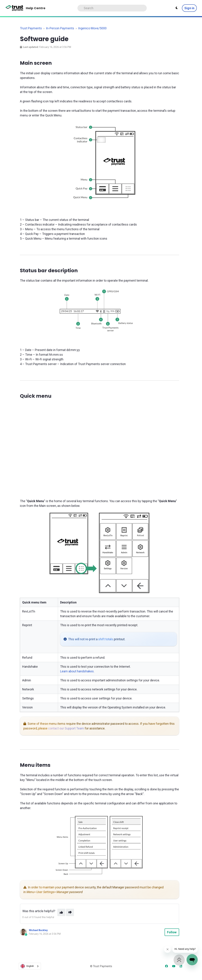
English (27, 966)
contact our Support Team (66, 728)
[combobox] (30, 966)
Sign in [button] (189, 8)
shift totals (105, 639)
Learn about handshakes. (77, 671)
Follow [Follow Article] (172, 932)
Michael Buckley (38, 930)
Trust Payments (31, 28)
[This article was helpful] (61, 912)
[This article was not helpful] (70, 912)
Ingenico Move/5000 (92, 28)
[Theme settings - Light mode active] (176, 8)
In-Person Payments (60, 28)
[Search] (112, 8)
